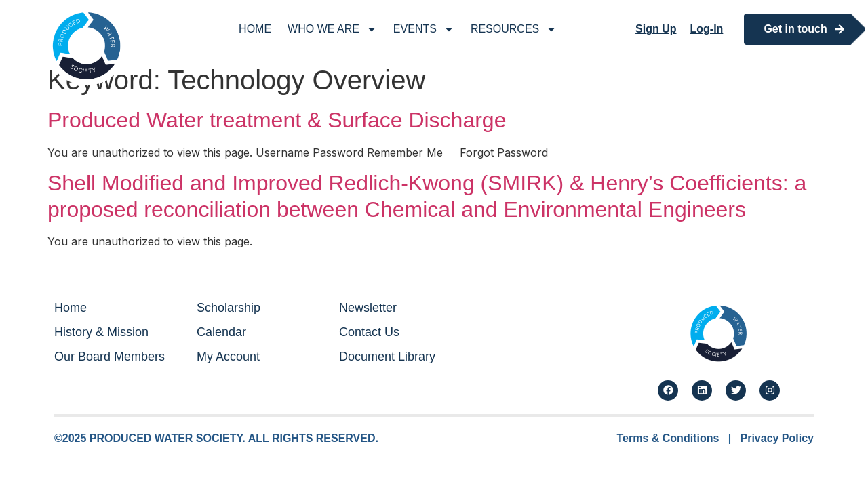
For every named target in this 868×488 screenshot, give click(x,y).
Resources (514, 29)
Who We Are (332, 29)
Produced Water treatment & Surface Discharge (276, 120)
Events (423, 29)
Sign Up (655, 29)
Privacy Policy (777, 438)
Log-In (707, 29)
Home (255, 29)
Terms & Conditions (668, 438)
